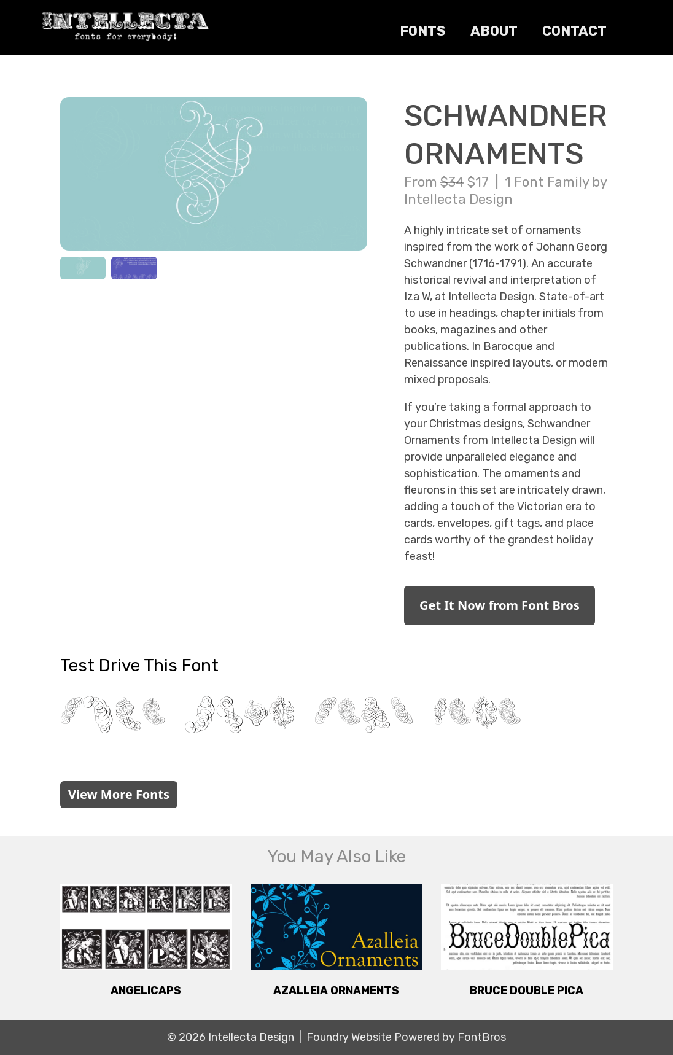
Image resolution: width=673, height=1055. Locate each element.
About (494, 31)
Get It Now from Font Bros (499, 605)
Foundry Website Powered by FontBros (406, 1037)
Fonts (423, 31)
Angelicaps (146, 990)
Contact (574, 31)
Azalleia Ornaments (336, 990)
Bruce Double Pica (526, 990)
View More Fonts (118, 794)
